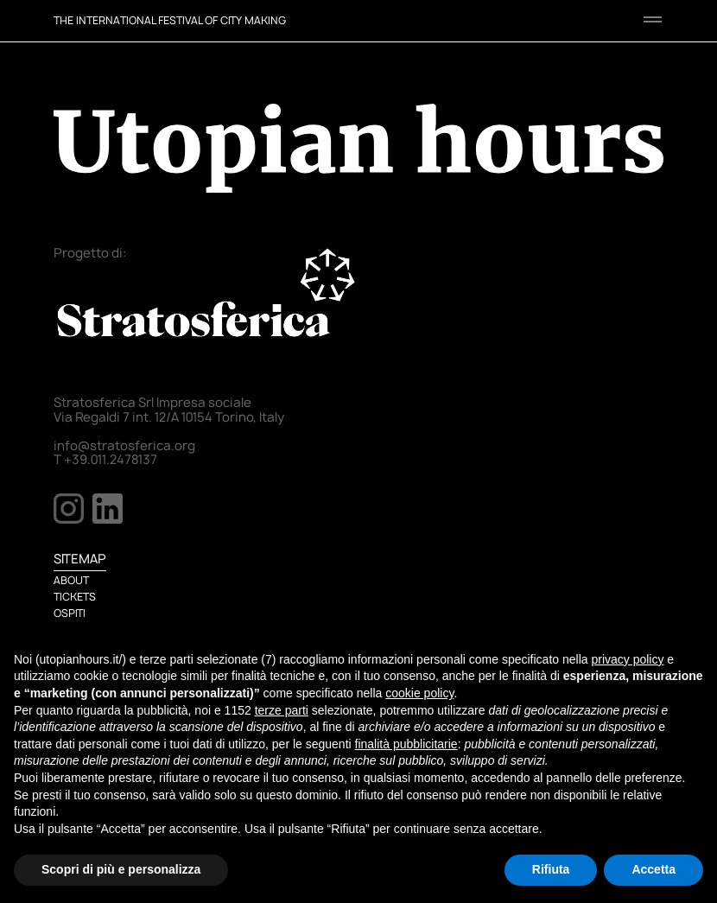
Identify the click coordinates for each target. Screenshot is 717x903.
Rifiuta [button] (551, 869)
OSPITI (70, 613)
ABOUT (71, 580)
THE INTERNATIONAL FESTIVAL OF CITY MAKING (170, 20)
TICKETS (75, 596)
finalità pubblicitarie (406, 744)
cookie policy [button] (419, 693)
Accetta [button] (653, 869)
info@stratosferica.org (124, 446)
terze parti (281, 710)
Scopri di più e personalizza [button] (120, 869)
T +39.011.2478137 (105, 459)
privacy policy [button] (627, 659)
